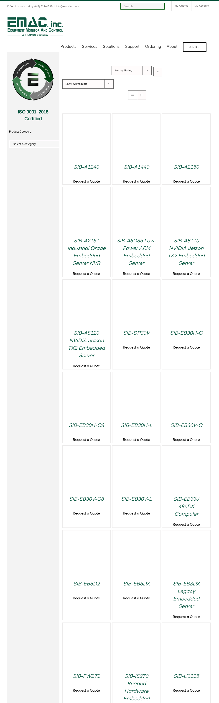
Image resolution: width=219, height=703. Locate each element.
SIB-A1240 (86, 167)
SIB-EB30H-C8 (86, 425)
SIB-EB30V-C (186, 425)
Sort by (123, 70)
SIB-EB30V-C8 (86, 499)
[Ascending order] (157, 71)
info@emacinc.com (67, 6)
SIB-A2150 (186, 167)
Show (76, 83)
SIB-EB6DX (136, 584)
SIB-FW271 (86, 676)
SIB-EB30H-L (136, 425)
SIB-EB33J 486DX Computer (186, 507)
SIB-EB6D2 (86, 584)
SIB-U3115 (186, 676)
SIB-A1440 (136, 167)
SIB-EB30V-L (136, 499)
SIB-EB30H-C (186, 333)
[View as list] (141, 95)
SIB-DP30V (136, 333)
